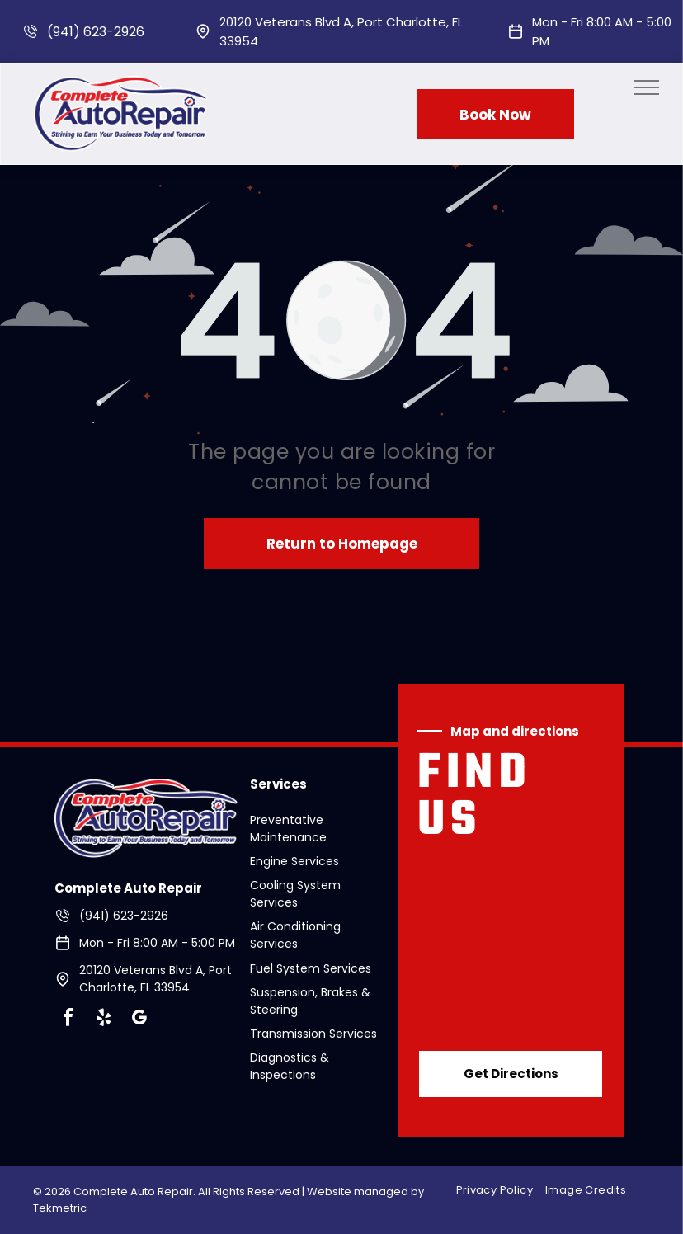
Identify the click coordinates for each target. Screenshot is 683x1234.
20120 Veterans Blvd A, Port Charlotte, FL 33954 (155, 979)
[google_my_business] (138, 1020)
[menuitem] (500, 1191)
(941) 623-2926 (95, 31)
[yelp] (103, 1020)
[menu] (646, 87)
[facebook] (67, 1020)
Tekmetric (60, 1208)
